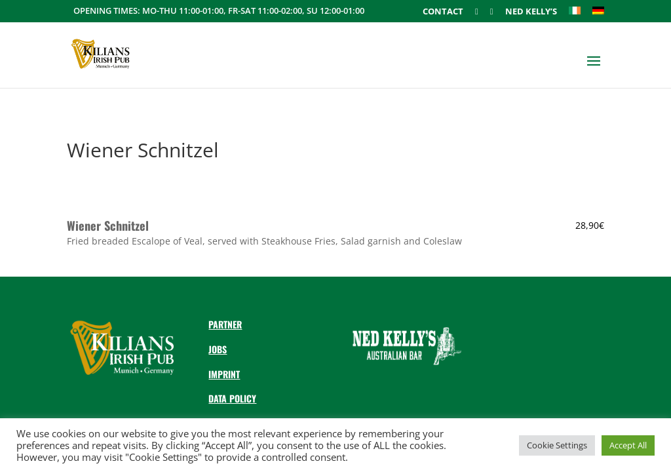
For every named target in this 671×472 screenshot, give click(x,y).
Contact (443, 12)
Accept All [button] (628, 445)
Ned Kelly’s (531, 12)
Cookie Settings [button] (557, 445)
